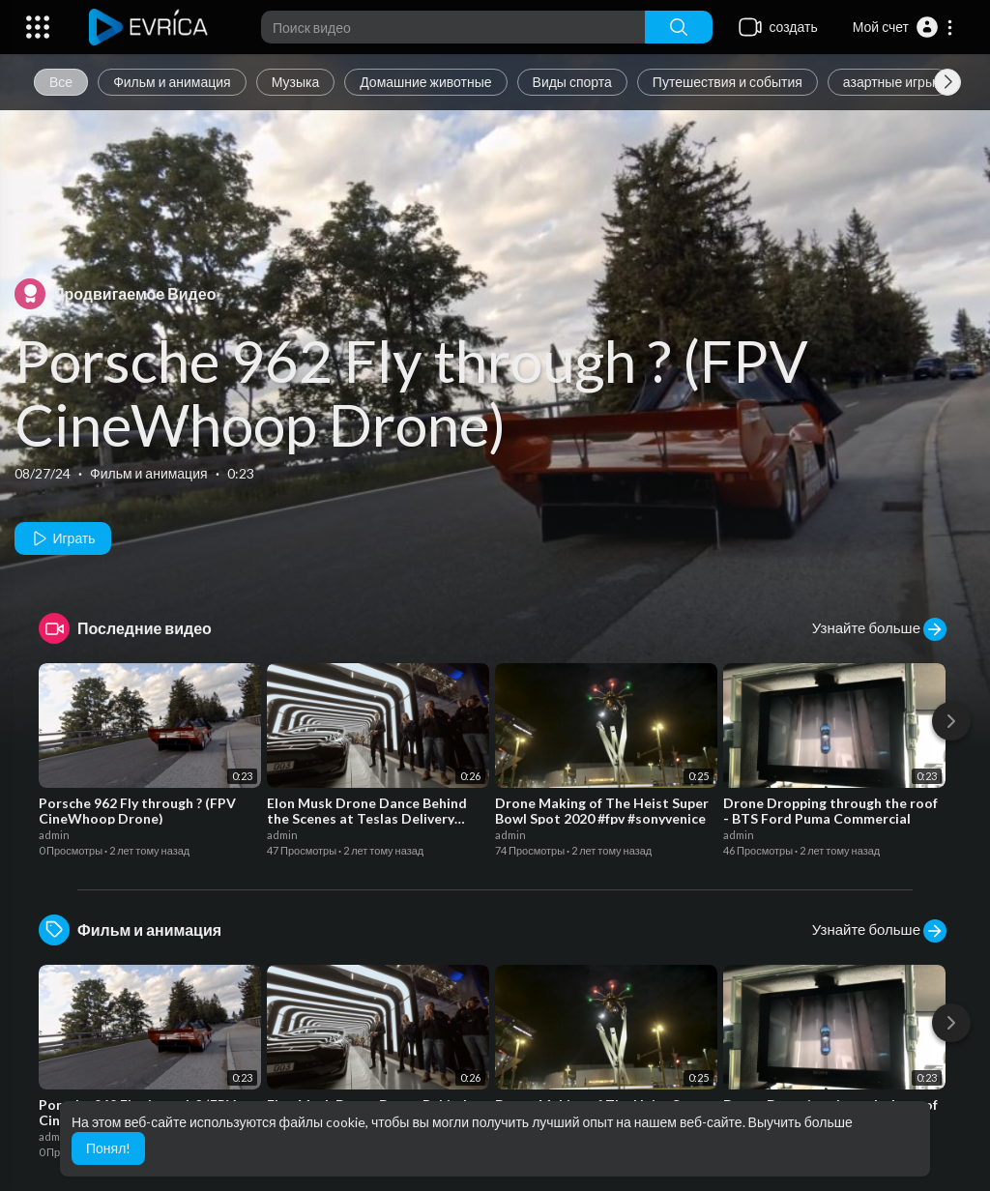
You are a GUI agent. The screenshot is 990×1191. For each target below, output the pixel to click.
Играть (62, 538)
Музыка (296, 81)
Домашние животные (425, 81)
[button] (903, 27)
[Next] (951, 721)
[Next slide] (947, 82)
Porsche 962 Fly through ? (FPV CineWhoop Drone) (411, 392)
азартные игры (889, 81)
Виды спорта (572, 81)
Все (61, 81)
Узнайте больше (879, 629)
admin (54, 834)
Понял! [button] (108, 1148)
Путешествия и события (727, 81)
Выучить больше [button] (800, 1122)
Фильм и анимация (172, 81)
